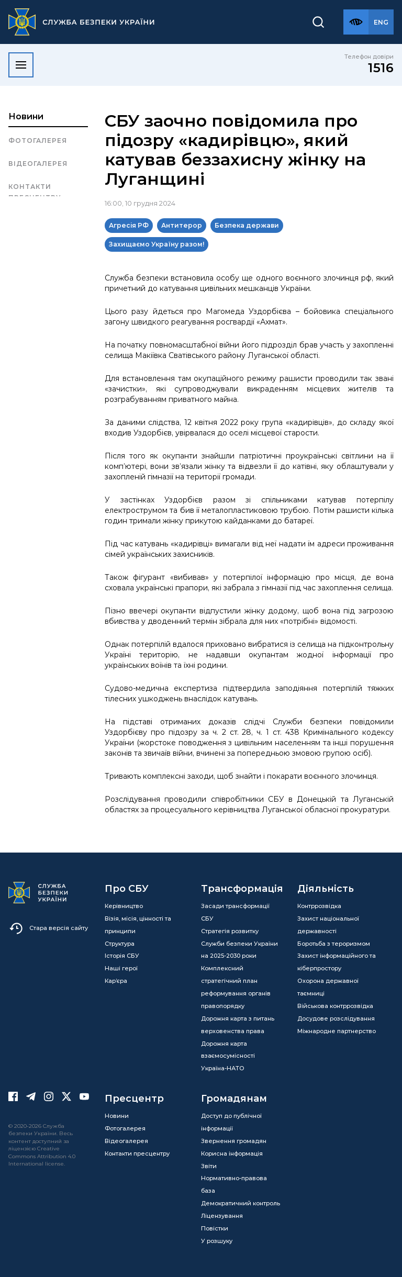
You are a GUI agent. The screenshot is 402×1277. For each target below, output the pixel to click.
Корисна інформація (232, 1153)
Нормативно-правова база (234, 1184)
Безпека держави (247, 225)
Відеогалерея (38, 163)
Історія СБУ (122, 955)
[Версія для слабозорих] (355, 22)
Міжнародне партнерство (336, 1031)
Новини (25, 116)
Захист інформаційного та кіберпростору (336, 962)
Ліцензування (222, 1215)
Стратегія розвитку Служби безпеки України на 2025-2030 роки (239, 943)
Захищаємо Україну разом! (156, 244)
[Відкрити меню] (21, 64)
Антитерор (181, 225)
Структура (120, 943)
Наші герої (121, 968)
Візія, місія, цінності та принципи (138, 925)
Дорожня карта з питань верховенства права (237, 1025)
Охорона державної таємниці (328, 987)
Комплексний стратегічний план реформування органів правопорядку (236, 987)
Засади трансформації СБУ (235, 912)
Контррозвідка (319, 906)
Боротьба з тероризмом (333, 943)
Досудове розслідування (336, 1018)
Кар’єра (116, 980)
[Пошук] (318, 22)
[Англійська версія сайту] (381, 22)
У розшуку (216, 1241)
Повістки (214, 1228)
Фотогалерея (37, 140)
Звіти (209, 1166)
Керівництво (124, 906)
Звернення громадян (233, 1141)
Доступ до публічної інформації (231, 1122)
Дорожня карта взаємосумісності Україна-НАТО (228, 1056)
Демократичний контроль (240, 1203)
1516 (381, 67)
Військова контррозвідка (335, 1006)
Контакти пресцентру (34, 192)
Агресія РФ (129, 225)
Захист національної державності (328, 925)
